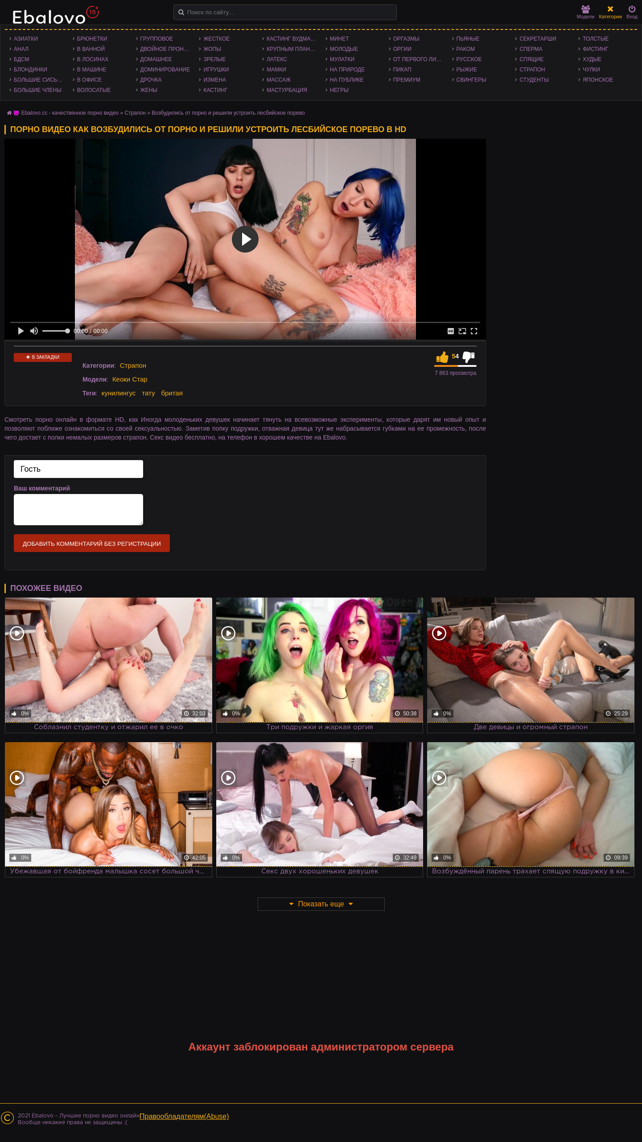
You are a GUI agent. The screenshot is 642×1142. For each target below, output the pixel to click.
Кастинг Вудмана (292, 39)
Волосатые (94, 90)
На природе (347, 69)
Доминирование (165, 69)
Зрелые (214, 59)
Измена (214, 80)
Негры (339, 90)
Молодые (344, 49)
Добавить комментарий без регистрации (92, 543)
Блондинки (30, 69)
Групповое (156, 39)
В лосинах (93, 59)
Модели (586, 12)
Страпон (532, 69)
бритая (171, 393)
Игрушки (216, 69)
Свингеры (471, 80)
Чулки (591, 69)
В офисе (89, 80)
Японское (598, 80)
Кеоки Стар (130, 379)
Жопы (212, 49)
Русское (469, 59)
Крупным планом (292, 49)
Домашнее (156, 59)
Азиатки (26, 39)
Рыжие (467, 69)
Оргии (402, 49)
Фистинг (595, 49)
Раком (466, 49)
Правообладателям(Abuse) (184, 1116)
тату (148, 393)
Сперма (530, 49)
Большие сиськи (39, 80)
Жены (148, 90)
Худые (592, 59)
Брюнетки (92, 39)
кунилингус (119, 393)
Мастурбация (287, 90)
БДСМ (21, 59)
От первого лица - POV (420, 59)
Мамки (276, 69)
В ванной (91, 49)
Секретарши (537, 39)
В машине (92, 69)
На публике (347, 80)
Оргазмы (406, 39)
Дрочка (151, 80)
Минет (339, 39)
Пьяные (468, 39)
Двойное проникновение (167, 49)
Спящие (531, 59)
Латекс (277, 59)
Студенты (533, 80)
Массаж (279, 80)
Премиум (406, 80)
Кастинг (215, 90)
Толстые (596, 39)
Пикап (402, 69)
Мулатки (342, 59)
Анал (21, 49)
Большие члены (38, 90)
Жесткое (216, 39)
